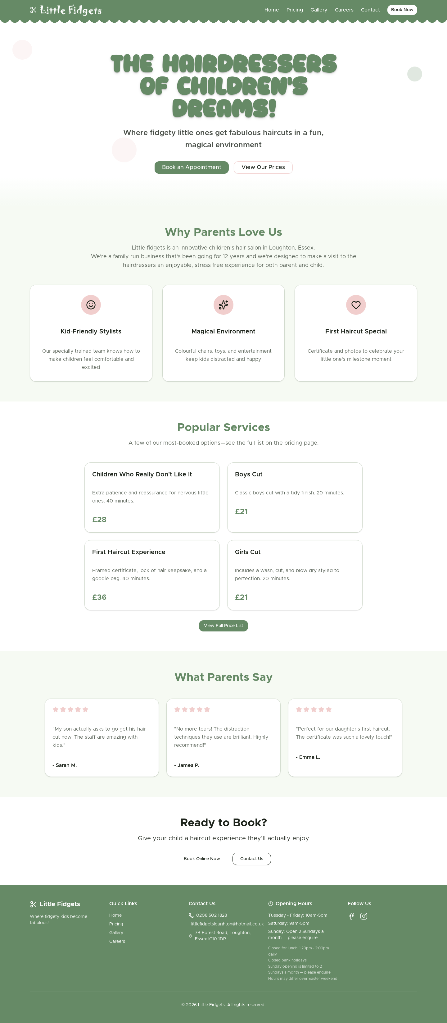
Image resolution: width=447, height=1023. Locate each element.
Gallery (318, 9)
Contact (370, 9)
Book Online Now (202, 859)
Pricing (295, 9)
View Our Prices (263, 167)
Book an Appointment (191, 167)
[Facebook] (351, 916)
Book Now (402, 10)
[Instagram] (364, 916)
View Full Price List (223, 626)
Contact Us (251, 859)
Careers (344, 9)
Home (271, 9)
